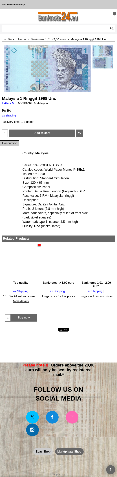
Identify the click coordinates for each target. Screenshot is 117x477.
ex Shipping (9, 115)
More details (21, 301)
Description (9, 143)
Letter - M (8, 103)
